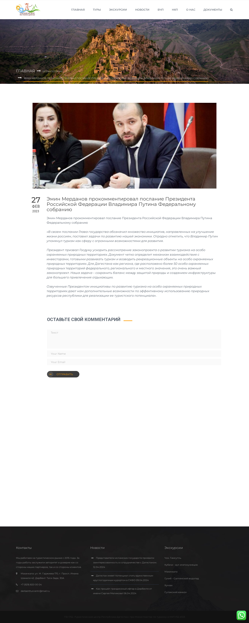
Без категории (52, 71)
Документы (213, 9)
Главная (78, 9)
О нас (190, 9)
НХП (175, 9)
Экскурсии (118, 9)
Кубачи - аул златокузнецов (181, 564)
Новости (142, 9)
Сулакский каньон (175, 592)
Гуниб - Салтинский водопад (181, 578)
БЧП (161, 9)
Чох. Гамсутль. (173, 557)
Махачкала (170, 571)
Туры (97, 9)
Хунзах (168, 585)
